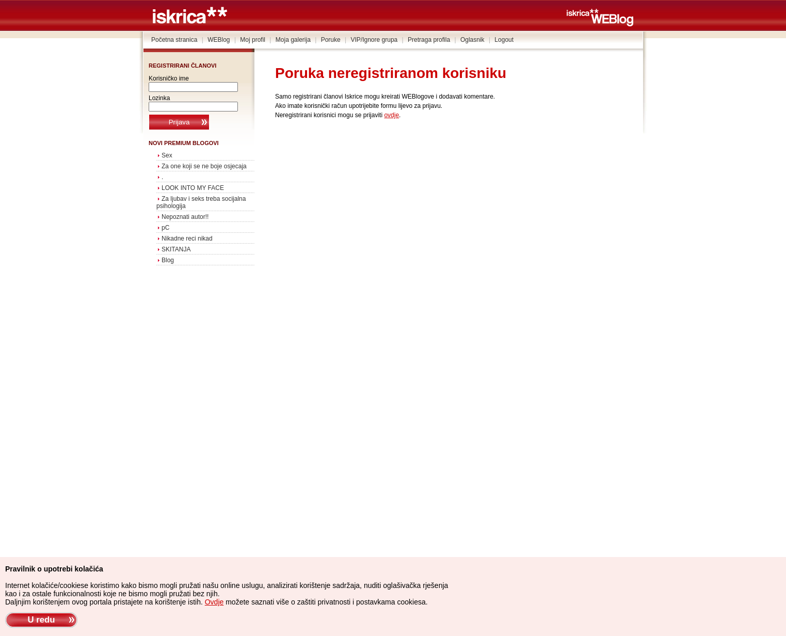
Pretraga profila (429, 39)
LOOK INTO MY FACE (193, 188)
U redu (41, 620)
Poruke (331, 39)
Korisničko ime (169, 78)
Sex (167, 155)
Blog (168, 260)
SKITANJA (176, 249)
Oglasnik (472, 39)
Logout (504, 39)
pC (165, 227)
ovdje (391, 115)
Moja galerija (293, 39)
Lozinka (159, 98)
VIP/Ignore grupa (374, 39)
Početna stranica (174, 39)
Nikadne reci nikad (187, 238)
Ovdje (214, 602)
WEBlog (218, 39)
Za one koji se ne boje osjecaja (204, 166)
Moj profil (252, 39)
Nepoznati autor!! (185, 216)
